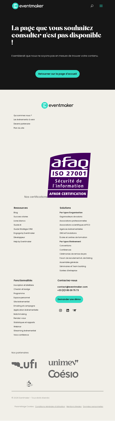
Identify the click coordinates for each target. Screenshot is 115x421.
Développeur (19, 237)
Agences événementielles (71, 229)
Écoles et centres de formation (73, 237)
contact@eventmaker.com (72, 286)
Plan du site (19, 128)
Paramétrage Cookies (24, 406)
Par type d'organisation (71, 212)
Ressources (21, 207)
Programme (19, 293)
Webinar (17, 326)
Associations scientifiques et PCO (75, 225)
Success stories (21, 216)
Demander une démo (69, 299)
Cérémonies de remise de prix (73, 254)
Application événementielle (26, 310)
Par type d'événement (70, 241)
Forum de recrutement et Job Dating (76, 258)
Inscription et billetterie (24, 285)
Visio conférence (21, 335)
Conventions (65, 245)
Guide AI (17, 225)
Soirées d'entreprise (68, 270)
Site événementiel (21, 301)
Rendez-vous (20, 318)
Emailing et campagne (24, 306)
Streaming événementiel (25, 330)
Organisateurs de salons (71, 216)
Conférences (65, 250)
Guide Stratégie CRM (23, 229)
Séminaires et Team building (73, 266)
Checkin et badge (22, 289)
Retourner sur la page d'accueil (57, 74)
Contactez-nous (67, 280)
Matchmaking (20, 314)
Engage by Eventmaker (24, 233)
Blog (16, 212)
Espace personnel (22, 297)
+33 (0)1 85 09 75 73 (68, 290)
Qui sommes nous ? (23, 115)
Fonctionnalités (23, 280)
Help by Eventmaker (22, 241)
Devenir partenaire (22, 123)
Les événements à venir (24, 119)
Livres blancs (19, 221)
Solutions (65, 207)
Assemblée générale (69, 262)
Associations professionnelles (73, 221)
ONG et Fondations (68, 233)
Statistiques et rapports (24, 322)
